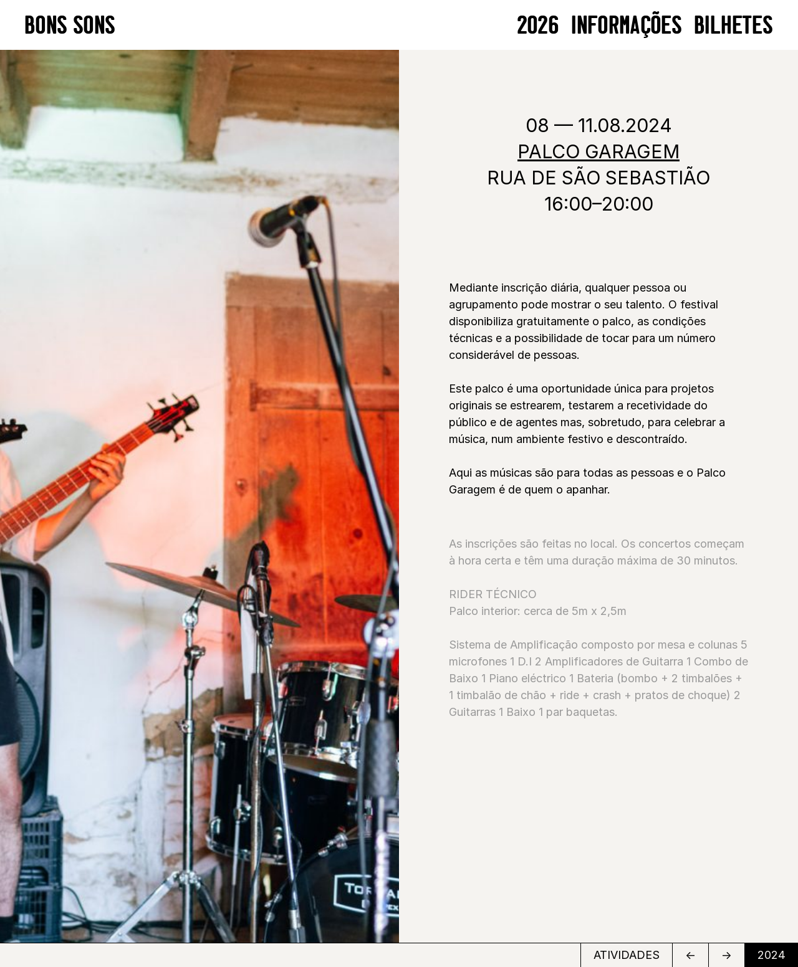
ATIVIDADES (627, 954)
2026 (538, 25)
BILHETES (734, 25)
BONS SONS (70, 25)
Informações (627, 25)
